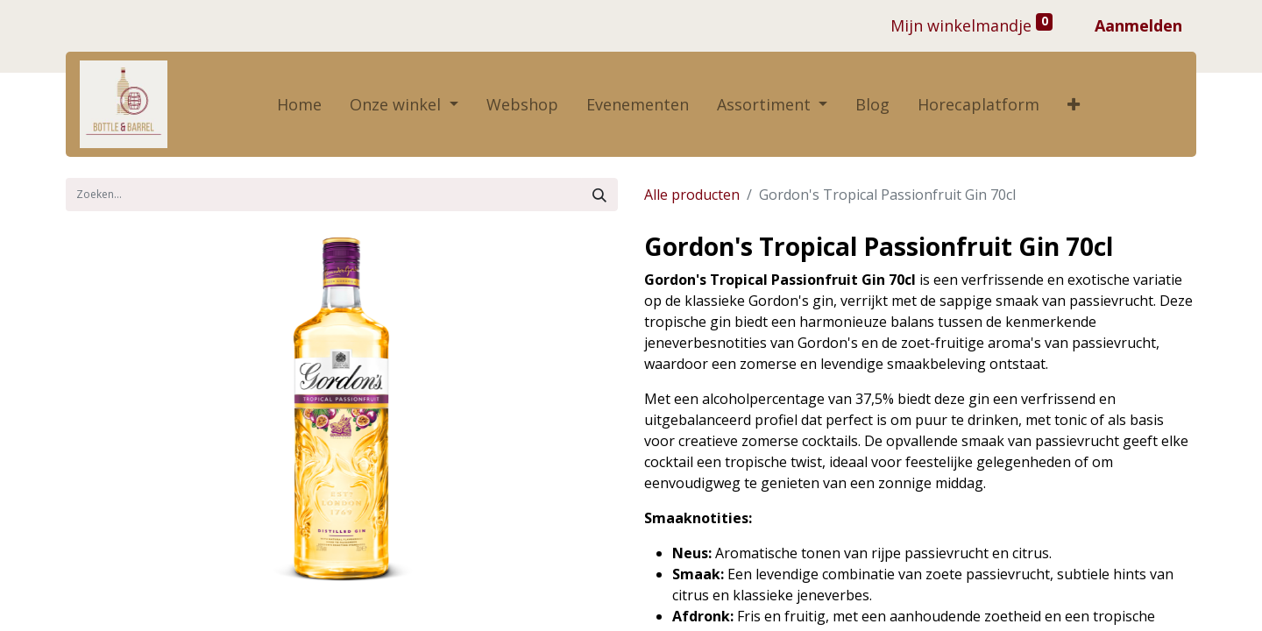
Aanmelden (1138, 25)
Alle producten (692, 194)
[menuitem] (299, 105)
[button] (1073, 105)
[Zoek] (599, 194)
